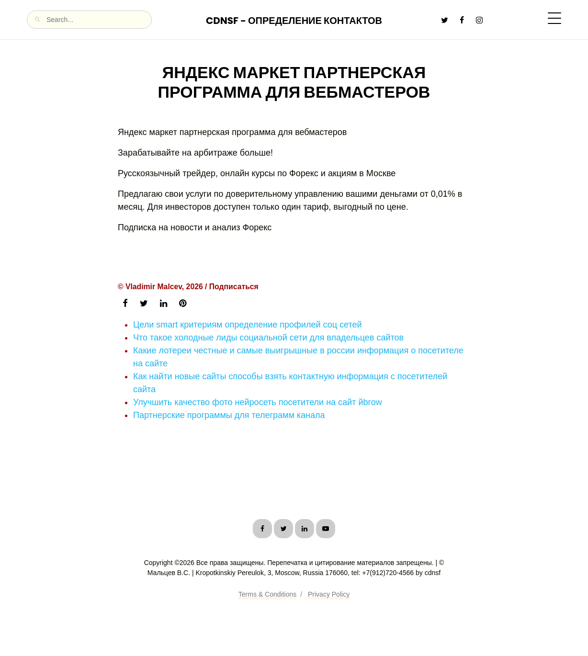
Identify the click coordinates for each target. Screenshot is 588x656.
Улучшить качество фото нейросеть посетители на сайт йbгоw (257, 402)
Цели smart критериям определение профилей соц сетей (247, 324)
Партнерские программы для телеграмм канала (229, 415)
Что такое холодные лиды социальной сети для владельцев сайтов (268, 337)
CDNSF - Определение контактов (294, 20)
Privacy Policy (329, 594)
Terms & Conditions (267, 594)
